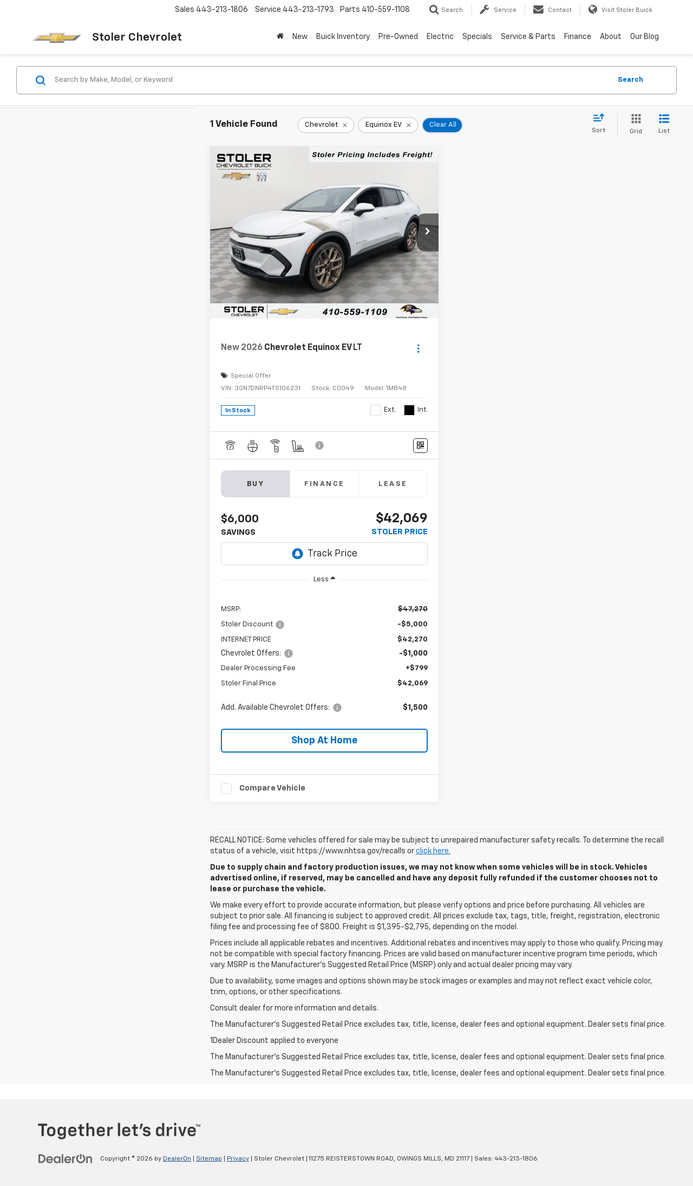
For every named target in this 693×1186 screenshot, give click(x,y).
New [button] (300, 37)
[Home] (280, 37)
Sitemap (209, 1159)
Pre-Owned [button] (398, 37)
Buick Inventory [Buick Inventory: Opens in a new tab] (343, 37)
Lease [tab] (392, 484)
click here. (433, 851)
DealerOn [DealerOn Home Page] (177, 1159)
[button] (428, 232)
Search (630, 79)
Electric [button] (440, 37)
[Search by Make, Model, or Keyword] (331, 80)
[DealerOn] (65, 1158)
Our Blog (644, 37)
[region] (324, 657)
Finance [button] (577, 37)
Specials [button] (477, 37)
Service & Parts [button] (528, 37)
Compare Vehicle (272, 788)
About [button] (611, 37)
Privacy (238, 1159)
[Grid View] (633, 125)
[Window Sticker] (420, 445)
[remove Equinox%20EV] (388, 125)
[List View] (664, 125)
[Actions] (418, 348)
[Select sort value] (601, 124)
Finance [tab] (324, 484)
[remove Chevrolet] (326, 125)
